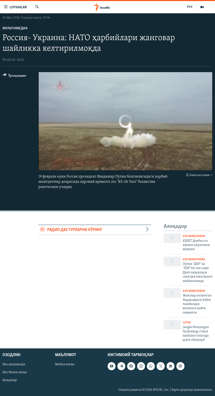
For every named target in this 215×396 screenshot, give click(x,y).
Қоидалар (9, 380)
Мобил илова (64, 364)
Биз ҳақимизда (13, 364)
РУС (190, 7)
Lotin (186, 322)
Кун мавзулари (194, 236)
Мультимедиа (15, 28)
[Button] (14, 76)
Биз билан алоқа (14, 372)
